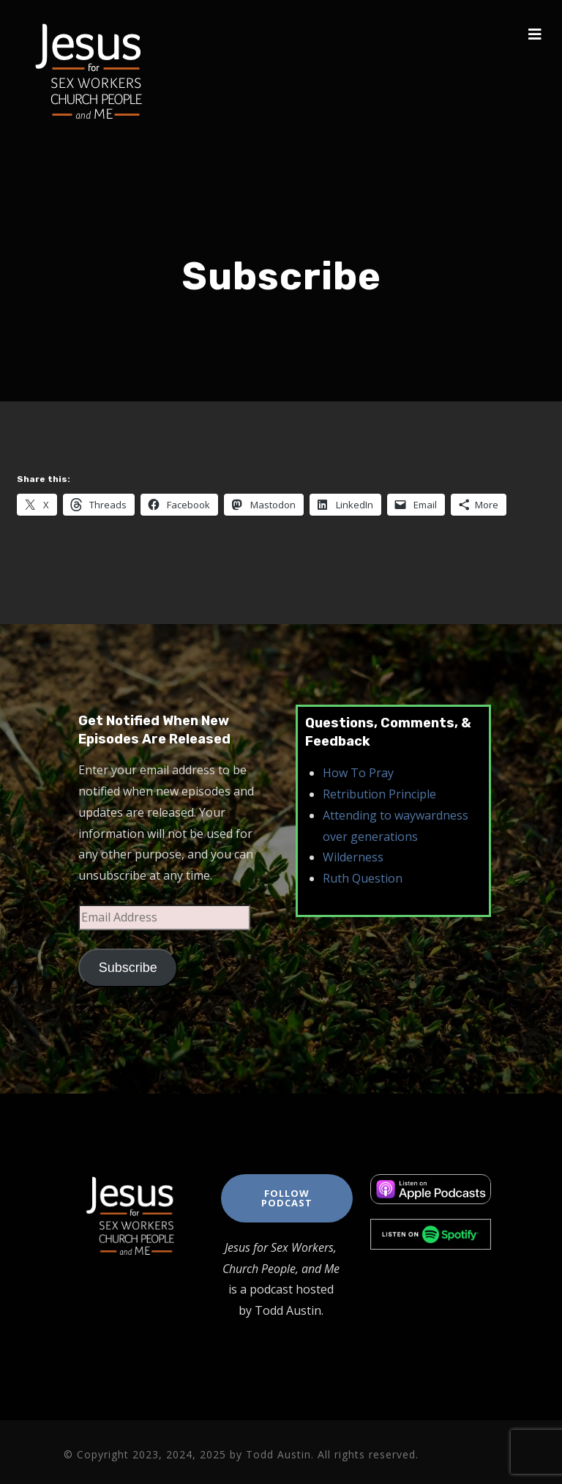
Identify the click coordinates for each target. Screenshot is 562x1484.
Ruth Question (362, 878)
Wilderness (353, 857)
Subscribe (128, 967)
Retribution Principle (379, 794)
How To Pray (358, 773)
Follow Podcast (286, 1198)
